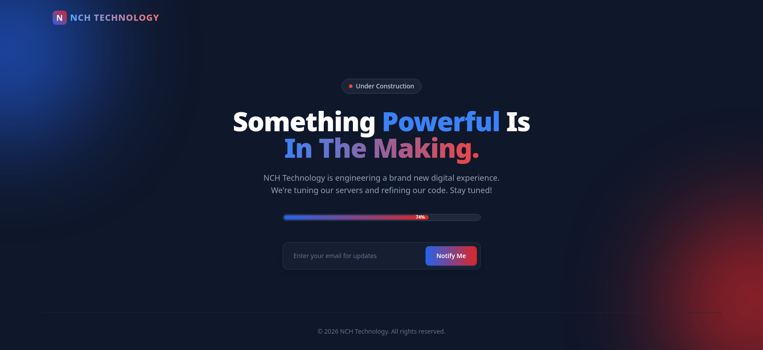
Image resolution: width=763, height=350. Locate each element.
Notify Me (451, 255)
